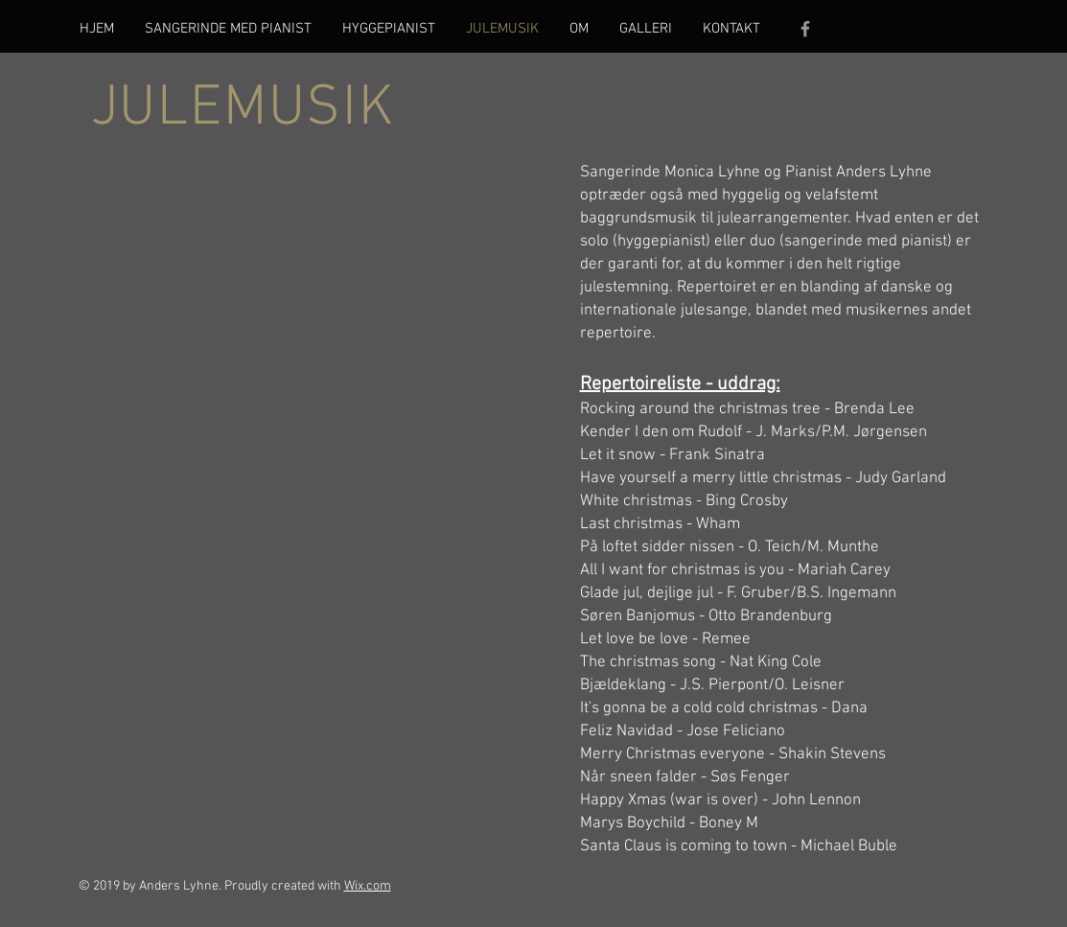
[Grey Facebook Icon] (805, 28)
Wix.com (367, 886)
